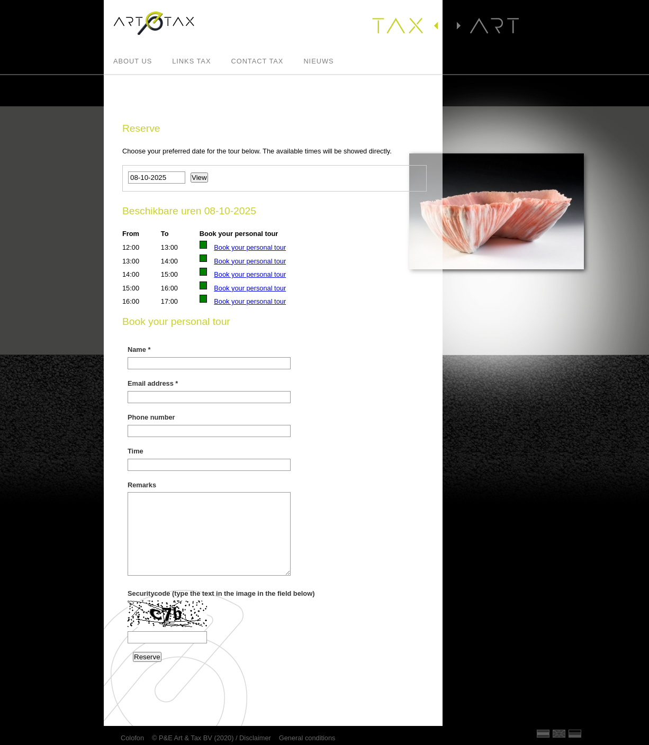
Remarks (142, 485)
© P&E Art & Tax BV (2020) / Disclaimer (211, 738)
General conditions (307, 738)
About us (132, 61)
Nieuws (318, 61)
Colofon (132, 738)
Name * (139, 349)
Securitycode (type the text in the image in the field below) (221, 593)
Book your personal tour (250, 247)
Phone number (151, 417)
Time (135, 451)
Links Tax (191, 61)
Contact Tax (257, 61)
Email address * (153, 383)
